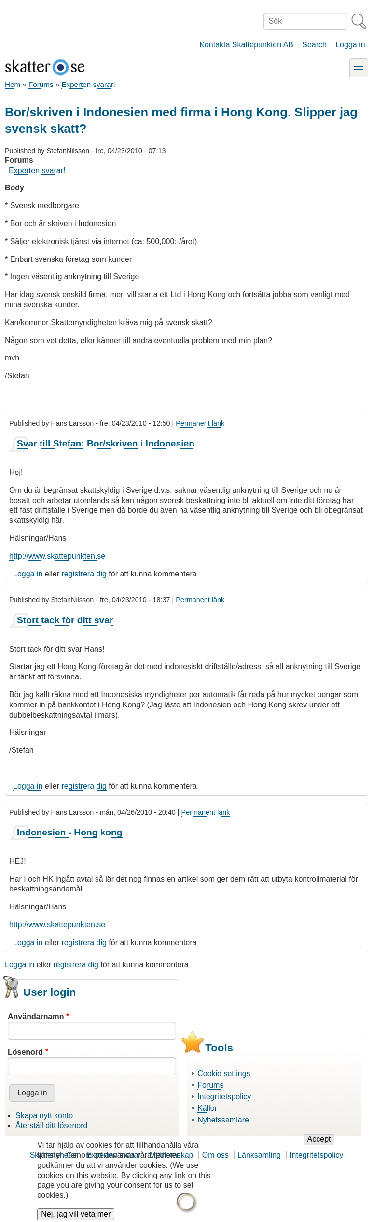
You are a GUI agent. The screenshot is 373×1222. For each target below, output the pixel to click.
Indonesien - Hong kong (70, 832)
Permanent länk (200, 423)
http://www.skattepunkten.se (57, 556)
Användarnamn (36, 1016)
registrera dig (84, 574)
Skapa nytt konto (44, 1115)
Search (314, 45)
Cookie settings (223, 1073)
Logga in (350, 45)
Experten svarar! (88, 84)
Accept (319, 1147)
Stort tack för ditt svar (65, 620)
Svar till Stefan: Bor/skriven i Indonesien (105, 443)
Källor (207, 1108)
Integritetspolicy (224, 1097)
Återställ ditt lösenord (51, 1125)
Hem (12, 84)
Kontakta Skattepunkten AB (246, 45)
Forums (40, 84)
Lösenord (25, 1052)
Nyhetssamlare (223, 1120)
